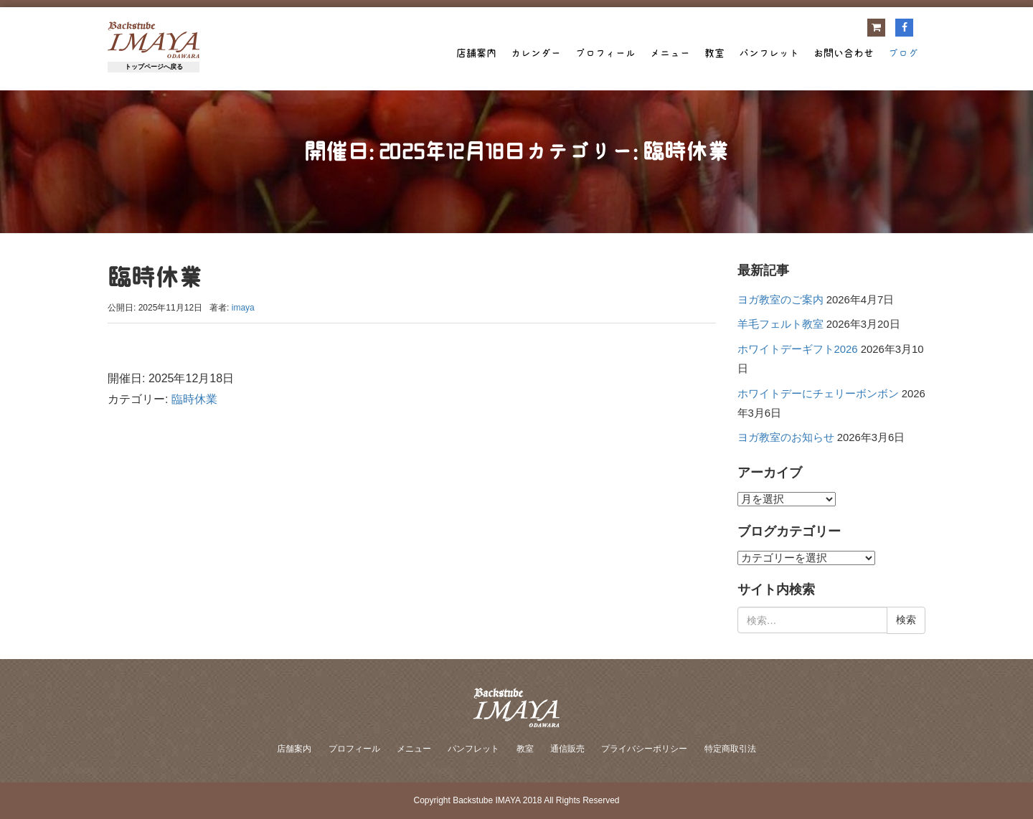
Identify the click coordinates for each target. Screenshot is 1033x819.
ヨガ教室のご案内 (780, 300)
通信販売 (567, 749)
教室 (714, 53)
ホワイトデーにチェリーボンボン (818, 393)
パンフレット (769, 53)
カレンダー (536, 53)
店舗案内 (476, 53)
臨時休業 (194, 399)
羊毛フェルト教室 (780, 324)
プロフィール (605, 53)
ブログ (903, 53)
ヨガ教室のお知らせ (785, 437)
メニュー (670, 53)
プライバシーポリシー (644, 749)
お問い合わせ (843, 53)
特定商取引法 (730, 749)
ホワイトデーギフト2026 (797, 349)
